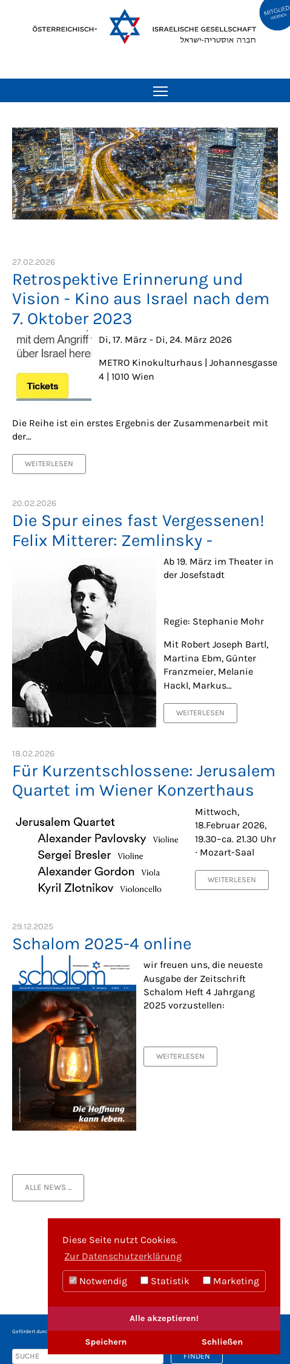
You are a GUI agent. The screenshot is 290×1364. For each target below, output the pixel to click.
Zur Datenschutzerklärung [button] (123, 1256)
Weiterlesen (49, 463)
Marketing (231, 1281)
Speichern (106, 1342)
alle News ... (48, 1187)
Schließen (222, 1342)
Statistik (164, 1281)
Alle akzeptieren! (164, 1318)
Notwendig (98, 1281)
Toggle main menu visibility (161, 87)
